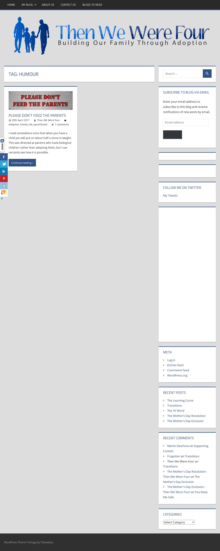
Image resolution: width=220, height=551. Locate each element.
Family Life (26, 124)
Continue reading (21, 162)
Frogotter (173, 456)
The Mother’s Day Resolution (186, 416)
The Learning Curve (180, 400)
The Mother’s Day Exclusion (185, 421)
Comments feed (178, 370)
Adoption (14, 124)
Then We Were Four (48, 120)
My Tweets (170, 195)
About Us (48, 5)
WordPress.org (177, 375)
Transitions (174, 405)
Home (11, 5)
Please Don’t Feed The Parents (37, 115)
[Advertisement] (187, 276)
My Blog (29, 5)
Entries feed (175, 365)
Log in (171, 360)
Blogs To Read (92, 5)
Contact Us (68, 5)
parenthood (40, 124)
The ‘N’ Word (175, 411)
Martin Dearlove (178, 446)
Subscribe (172, 135)
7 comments (62, 124)
